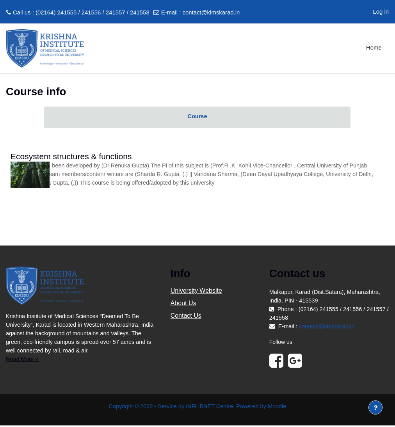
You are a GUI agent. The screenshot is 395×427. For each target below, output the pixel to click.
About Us (183, 304)
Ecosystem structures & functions (71, 156)
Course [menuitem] (197, 117)
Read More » (22, 360)
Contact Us (186, 316)
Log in (381, 12)
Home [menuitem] (374, 47)
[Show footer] (375, 407)
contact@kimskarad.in (211, 12)
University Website (196, 291)
